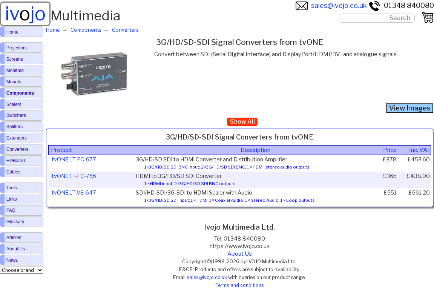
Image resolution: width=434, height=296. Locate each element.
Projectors (16, 48)
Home (12, 32)
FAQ (10, 210)
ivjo (25, 13)
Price (390, 150)
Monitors (15, 70)
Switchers (16, 115)
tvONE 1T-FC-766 (74, 176)
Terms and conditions (239, 285)
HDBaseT (16, 160)
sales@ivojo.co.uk (331, 5)
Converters (17, 149)
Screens (14, 59)
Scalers (13, 104)
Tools (11, 187)
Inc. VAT (419, 150)
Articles (13, 237)
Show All (242, 121)
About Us (239, 253)
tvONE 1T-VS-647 (74, 192)
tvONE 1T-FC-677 (74, 159)
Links (11, 199)
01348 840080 (401, 5)
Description (255, 150)
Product (61, 150)
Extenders (16, 138)
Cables (13, 172)
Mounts (13, 81)
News (12, 260)
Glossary (15, 221)
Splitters (14, 126)
